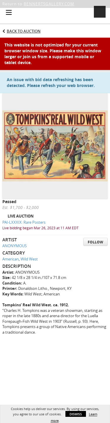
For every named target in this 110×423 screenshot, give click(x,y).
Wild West (29, 259)
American (10, 259)
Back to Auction (23, 31)
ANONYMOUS (14, 245)
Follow (95, 242)
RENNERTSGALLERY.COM (49, 3)
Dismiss (76, 414)
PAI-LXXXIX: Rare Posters (23, 222)
